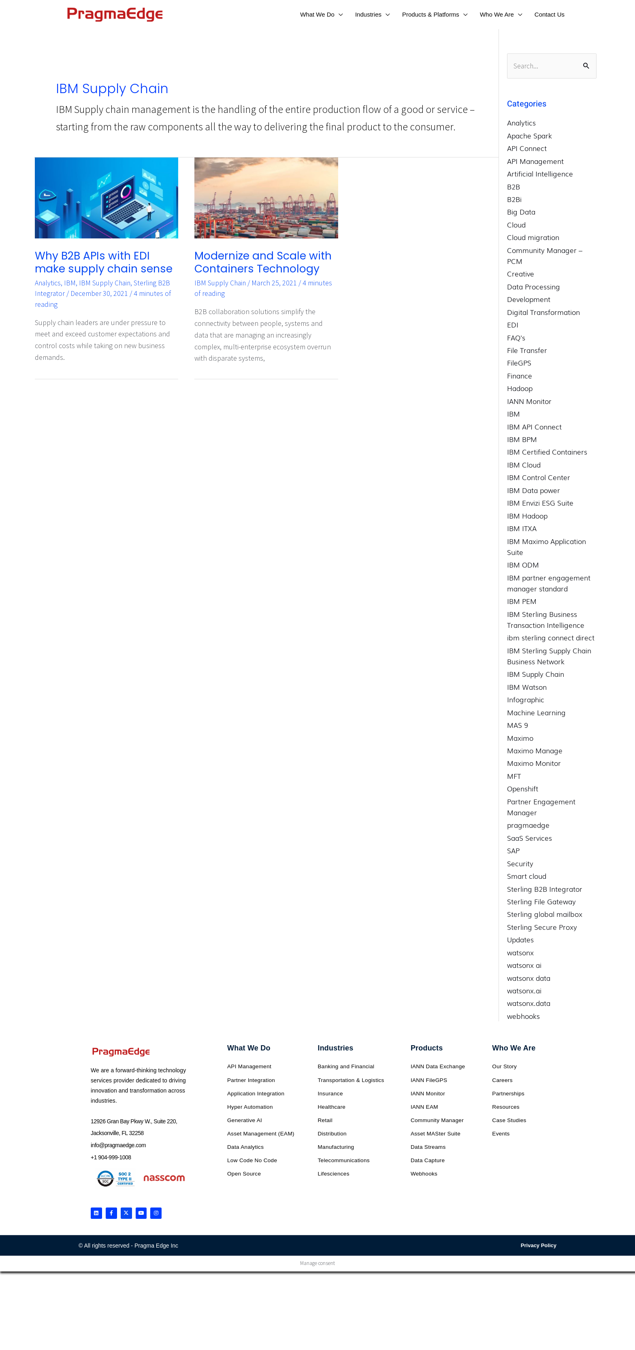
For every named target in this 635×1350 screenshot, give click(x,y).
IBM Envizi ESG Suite (540, 503)
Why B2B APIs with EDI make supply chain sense (101, 261)
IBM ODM (523, 565)
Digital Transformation (543, 312)
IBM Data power (533, 490)
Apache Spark (529, 135)
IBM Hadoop (527, 515)
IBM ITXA (522, 528)
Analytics (48, 280)
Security (520, 863)
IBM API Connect (534, 426)
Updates (520, 940)
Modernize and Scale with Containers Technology (256, 261)
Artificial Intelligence (540, 174)
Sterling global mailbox (544, 914)
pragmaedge (528, 825)
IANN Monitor (529, 401)
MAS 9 (517, 725)
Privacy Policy (538, 1248)
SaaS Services (529, 838)
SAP (513, 851)
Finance (519, 376)
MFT (514, 776)
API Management (535, 161)
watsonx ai (524, 965)
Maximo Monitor (534, 763)
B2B (513, 186)
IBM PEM (522, 601)
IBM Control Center (538, 477)
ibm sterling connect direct (551, 638)
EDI (512, 325)
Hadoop (520, 388)
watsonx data (528, 978)
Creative (520, 274)
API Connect (527, 148)
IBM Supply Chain (106, 280)
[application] (339, 14)
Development (528, 299)
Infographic (525, 700)
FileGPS (519, 363)
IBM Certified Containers (547, 452)
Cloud (516, 225)
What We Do (249, 1048)
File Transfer (527, 350)
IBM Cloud (524, 465)
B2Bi (514, 199)
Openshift (522, 789)
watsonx (520, 952)
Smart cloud (526, 876)
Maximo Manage (535, 751)
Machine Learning (536, 712)
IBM (71, 280)
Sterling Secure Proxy (542, 927)
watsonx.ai (524, 991)
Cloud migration (533, 237)
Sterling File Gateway (541, 902)
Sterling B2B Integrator (544, 889)
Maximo (520, 738)
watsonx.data (528, 1003)
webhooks (523, 1016)
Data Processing (533, 286)
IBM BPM (522, 439)
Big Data (521, 212)
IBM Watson (527, 687)
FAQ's (516, 337)
